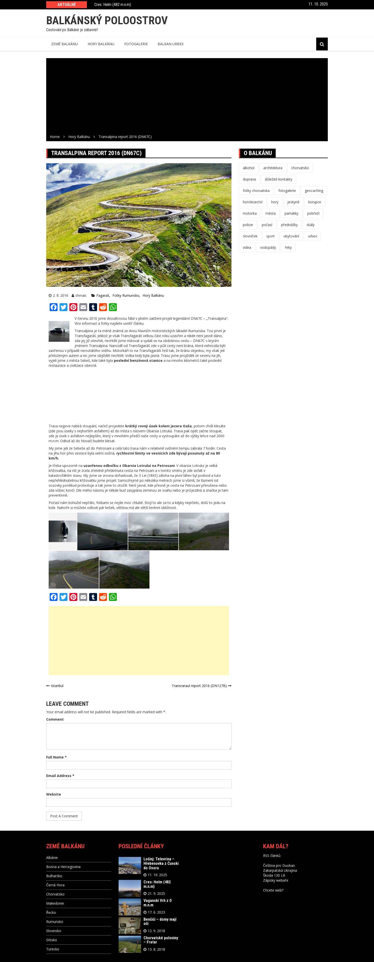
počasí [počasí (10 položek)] (267, 224)
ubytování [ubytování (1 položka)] (291, 236)
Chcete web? (273, 890)
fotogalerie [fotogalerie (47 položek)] (287, 190)
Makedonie (55, 903)
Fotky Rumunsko (125, 295)
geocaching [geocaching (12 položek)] (314, 190)
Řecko (51, 912)
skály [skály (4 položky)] (310, 224)
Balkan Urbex (171, 44)
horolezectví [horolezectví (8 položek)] (252, 202)
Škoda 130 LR (274, 875)
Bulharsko (54, 875)
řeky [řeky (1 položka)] (288, 247)
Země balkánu (64, 44)
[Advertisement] (187, 97)
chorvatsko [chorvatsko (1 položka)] (300, 167)
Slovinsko (53, 930)
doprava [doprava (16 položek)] (249, 179)
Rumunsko (54, 921)
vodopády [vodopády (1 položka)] (268, 247)
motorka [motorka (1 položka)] (250, 213)
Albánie (52, 857)
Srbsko (51, 940)
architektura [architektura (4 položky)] (272, 167)
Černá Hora (55, 885)
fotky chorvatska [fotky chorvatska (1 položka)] (256, 190)
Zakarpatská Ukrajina (280, 870)
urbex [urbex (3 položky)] (312, 236)
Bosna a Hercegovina (63, 866)
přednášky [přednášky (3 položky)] (289, 224)
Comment (55, 719)
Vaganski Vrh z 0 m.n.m (157, 902)
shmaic (81, 295)
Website (53, 794)
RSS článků (272, 855)
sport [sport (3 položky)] (270, 236)
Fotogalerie (136, 44)
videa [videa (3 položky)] (247, 247)
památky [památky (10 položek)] (291, 213)
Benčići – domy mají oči (160, 921)
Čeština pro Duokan (279, 865)
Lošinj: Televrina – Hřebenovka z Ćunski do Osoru (161, 863)
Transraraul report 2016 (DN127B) (199, 685)
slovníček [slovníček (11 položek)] (250, 236)
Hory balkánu (101, 44)
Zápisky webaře (275, 880)
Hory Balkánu (153, 295)
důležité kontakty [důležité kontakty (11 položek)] (278, 179)
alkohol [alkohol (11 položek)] (248, 167)
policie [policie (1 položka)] (248, 224)
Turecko (52, 949)
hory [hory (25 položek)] (274, 202)
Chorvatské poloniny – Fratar (161, 940)
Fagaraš (102, 295)
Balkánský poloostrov (107, 20)
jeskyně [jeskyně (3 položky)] (293, 202)
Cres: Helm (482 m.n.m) (112, 4)
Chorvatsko (55, 894)
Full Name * (56, 757)
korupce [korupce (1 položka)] (314, 202)
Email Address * (60, 775)
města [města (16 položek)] (271, 213)
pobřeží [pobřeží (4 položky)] (313, 213)
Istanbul (57, 685)
